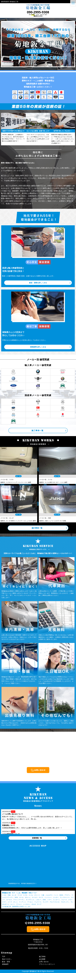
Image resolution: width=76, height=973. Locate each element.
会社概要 (42, 959)
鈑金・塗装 (6, 961)
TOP (3, 956)
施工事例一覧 (38, 430)
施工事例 (42, 956)
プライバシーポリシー (47, 964)
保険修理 (5, 964)
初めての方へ (7, 959)
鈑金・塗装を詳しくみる (38, 283)
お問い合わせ (44, 961)
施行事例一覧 (37, 528)
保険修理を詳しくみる (38, 347)
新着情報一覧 (37, 838)
